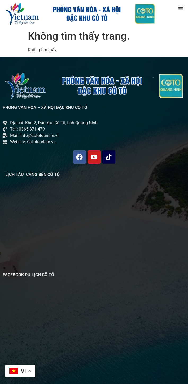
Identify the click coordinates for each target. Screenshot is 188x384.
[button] (180, 7)
